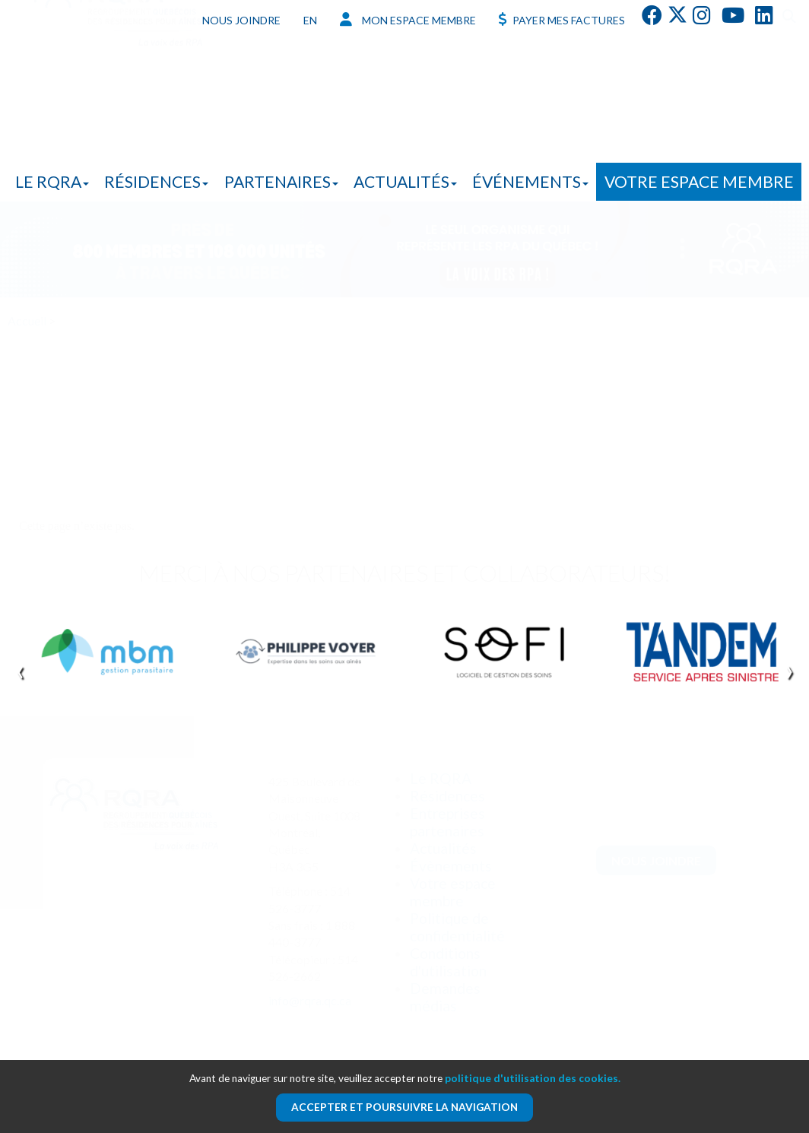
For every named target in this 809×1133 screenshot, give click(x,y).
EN (310, 20)
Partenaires (281, 181)
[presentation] (20, 669)
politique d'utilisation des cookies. (532, 1078)
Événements (530, 181)
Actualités (405, 181)
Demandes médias (445, 996)
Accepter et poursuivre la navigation (404, 1107)
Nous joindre (241, 20)
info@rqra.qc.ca (309, 1000)
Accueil (27, 320)
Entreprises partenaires (447, 822)
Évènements (451, 865)
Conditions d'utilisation (448, 961)
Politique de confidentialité (457, 926)
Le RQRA (52, 181)
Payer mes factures (562, 19)
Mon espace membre (408, 19)
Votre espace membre (699, 181)
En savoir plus (144, 471)
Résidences (156, 181)
